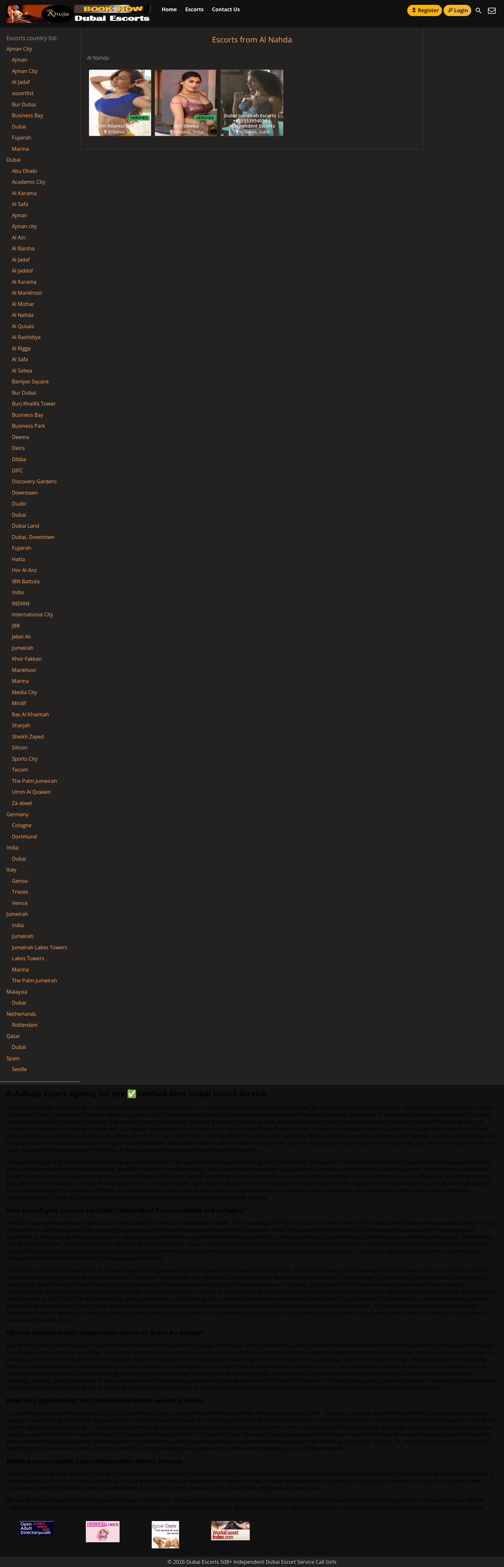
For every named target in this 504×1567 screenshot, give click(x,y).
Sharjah (21, 725)
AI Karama (24, 193)
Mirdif (19, 703)
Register (424, 10)
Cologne (22, 825)
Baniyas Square (30, 381)
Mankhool (24, 670)
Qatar (13, 1036)
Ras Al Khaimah (30, 714)
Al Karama (24, 281)
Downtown (25, 492)
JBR (16, 625)
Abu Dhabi (24, 171)
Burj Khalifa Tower (34, 403)
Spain (13, 1058)
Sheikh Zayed (28, 736)
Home (169, 9)
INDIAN (21, 603)
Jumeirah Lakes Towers (39, 947)
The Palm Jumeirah (34, 780)
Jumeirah (22, 647)
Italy (11, 869)
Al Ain (18, 237)
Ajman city (24, 226)
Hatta (18, 559)
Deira (18, 448)
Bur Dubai (24, 104)
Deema (20, 437)
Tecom (20, 769)
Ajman (19, 59)
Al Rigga (21, 348)
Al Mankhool (27, 292)
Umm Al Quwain (31, 791)
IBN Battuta (26, 581)
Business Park (28, 425)
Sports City (25, 758)
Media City (24, 692)
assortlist (22, 93)
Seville (19, 1069)
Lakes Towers (28, 958)
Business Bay (27, 115)
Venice (20, 903)
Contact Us (226, 9)
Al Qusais (23, 326)
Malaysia (16, 991)
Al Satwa (22, 370)
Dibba (19, 459)
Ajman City (19, 48)
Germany (17, 814)
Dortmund (24, 836)
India (18, 592)
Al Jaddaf (22, 270)
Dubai (19, 126)
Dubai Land (25, 525)
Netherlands (21, 1013)
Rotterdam (25, 1024)
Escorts (194, 9)
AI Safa (20, 204)
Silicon (19, 747)
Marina (20, 148)
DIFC (17, 470)
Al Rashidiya (26, 337)
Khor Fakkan (27, 658)
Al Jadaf (21, 81)
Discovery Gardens (34, 481)
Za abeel (22, 803)
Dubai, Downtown (33, 537)
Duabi (19, 503)
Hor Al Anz (24, 570)
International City (32, 614)
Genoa (20, 880)
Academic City (28, 181)
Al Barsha (23, 248)
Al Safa (20, 359)
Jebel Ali (21, 636)
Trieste (20, 891)
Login (457, 10)
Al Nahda (23, 314)
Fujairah (21, 137)
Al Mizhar (23, 304)
